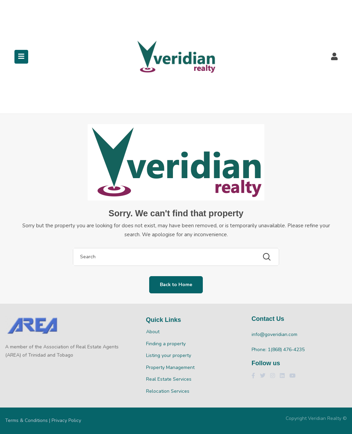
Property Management (170, 367)
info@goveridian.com (274, 334)
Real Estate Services (168, 379)
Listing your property (168, 355)
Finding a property (166, 343)
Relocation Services (167, 391)
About (153, 331)
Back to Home (176, 284)
